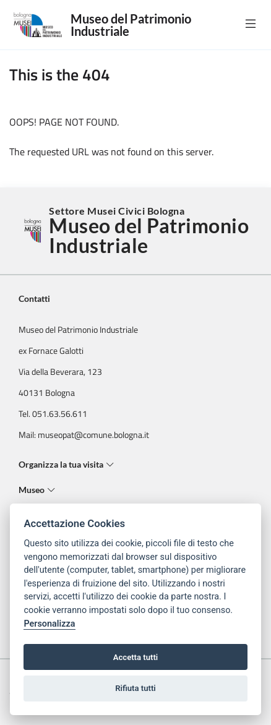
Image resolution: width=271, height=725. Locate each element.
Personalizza (49, 624)
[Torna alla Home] (34, 230)
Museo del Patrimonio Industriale (131, 24)
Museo (37, 489)
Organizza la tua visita (66, 464)
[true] (250, 23)
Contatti (34, 299)
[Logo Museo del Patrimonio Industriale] (40, 24)
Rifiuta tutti (135, 688)
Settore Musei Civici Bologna (150, 230)
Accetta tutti (135, 657)
